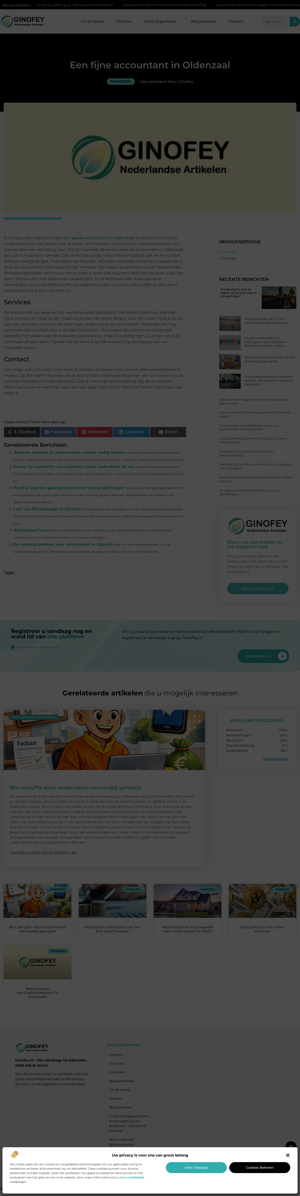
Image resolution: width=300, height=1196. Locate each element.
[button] (287, 1155)
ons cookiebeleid (131, 1177)
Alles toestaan (196, 1167)
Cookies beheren (260, 1167)
